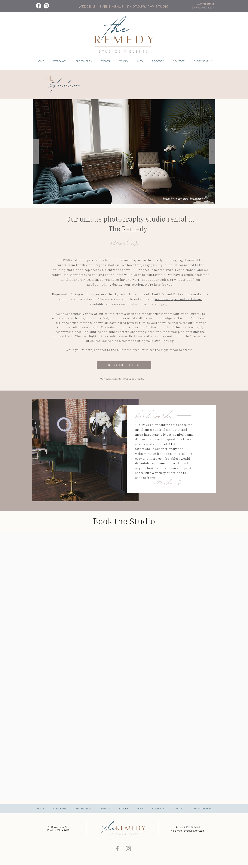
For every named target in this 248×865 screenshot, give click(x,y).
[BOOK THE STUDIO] (124, 365)
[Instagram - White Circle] (46, 5)
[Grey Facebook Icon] (117, 848)
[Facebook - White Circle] (38, 5)
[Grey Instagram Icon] (128, 848)
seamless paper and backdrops (178, 299)
